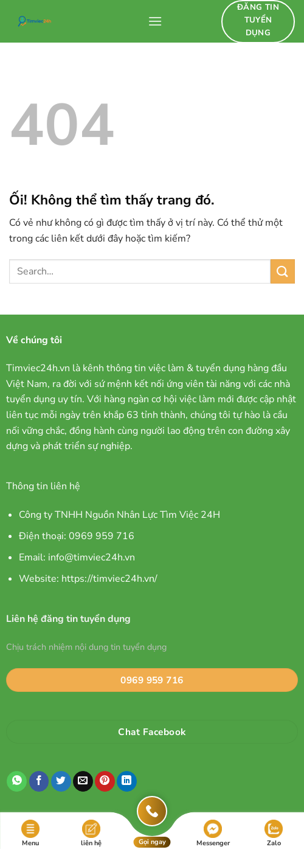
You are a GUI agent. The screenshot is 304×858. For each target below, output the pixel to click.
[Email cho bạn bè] (83, 781)
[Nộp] (283, 271)
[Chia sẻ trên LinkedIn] (127, 781)
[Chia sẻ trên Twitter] (61, 781)
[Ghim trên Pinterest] (105, 781)
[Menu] (155, 21)
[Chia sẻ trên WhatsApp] (17, 781)
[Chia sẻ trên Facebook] (39, 781)
